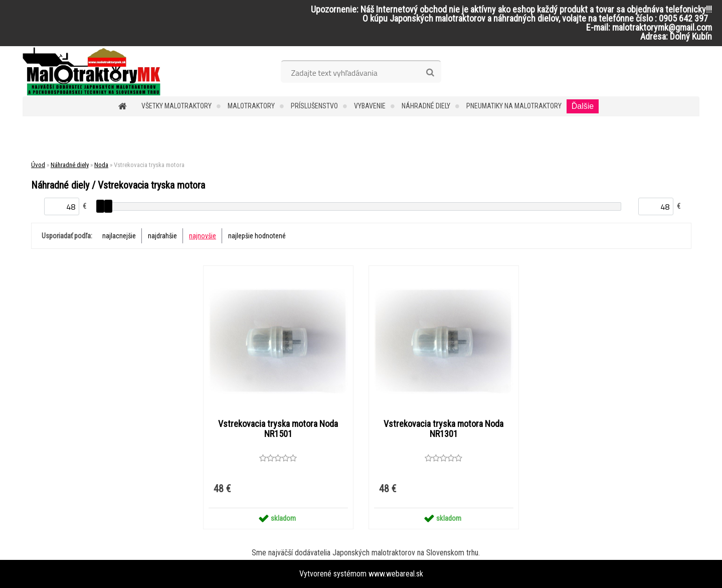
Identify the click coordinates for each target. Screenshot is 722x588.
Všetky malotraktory (176, 106)
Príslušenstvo (314, 106)
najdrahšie (162, 236)
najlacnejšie (119, 236)
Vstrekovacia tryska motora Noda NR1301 (443, 429)
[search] (430, 72)
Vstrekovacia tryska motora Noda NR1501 (278, 429)
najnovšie (202, 236)
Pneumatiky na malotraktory (514, 106)
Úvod (38, 165)
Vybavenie (370, 106)
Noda (101, 165)
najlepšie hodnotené (257, 236)
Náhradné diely (426, 106)
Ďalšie (583, 106)
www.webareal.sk (396, 573)
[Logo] (91, 71)
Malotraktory (251, 106)
